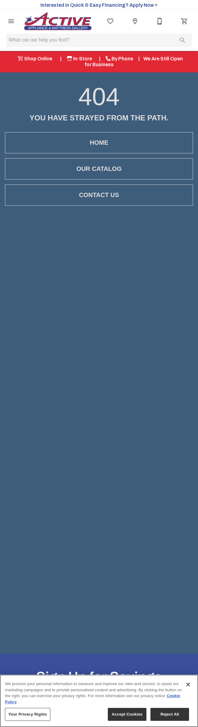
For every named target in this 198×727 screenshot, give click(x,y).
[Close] (188, 684)
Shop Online (36, 58)
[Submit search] (182, 40)
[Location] (135, 21)
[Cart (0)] (184, 21)
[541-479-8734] (159, 21)
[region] (99, 701)
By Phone (119, 58)
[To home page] (57, 21)
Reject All (169, 714)
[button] (11, 21)
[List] (110, 21)
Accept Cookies (127, 714)
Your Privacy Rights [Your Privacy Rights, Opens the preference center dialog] (27, 714)
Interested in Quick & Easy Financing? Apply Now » (99, 5)
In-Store (80, 58)
